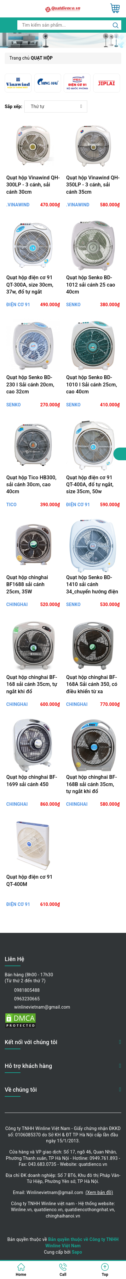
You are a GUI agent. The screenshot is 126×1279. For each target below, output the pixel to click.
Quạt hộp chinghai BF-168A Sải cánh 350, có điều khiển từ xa (91, 684)
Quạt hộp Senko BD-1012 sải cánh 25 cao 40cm (90, 285)
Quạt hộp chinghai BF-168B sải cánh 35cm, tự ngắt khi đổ (91, 784)
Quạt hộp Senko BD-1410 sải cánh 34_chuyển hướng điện (92, 584)
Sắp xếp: (13, 106)
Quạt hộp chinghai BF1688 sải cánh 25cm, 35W (27, 584)
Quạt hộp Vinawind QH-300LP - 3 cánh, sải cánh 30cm (33, 185)
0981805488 (27, 990)
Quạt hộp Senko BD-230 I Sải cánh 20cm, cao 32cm (30, 384)
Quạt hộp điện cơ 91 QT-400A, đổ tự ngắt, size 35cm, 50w (89, 485)
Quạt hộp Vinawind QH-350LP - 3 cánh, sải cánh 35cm (93, 185)
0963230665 (27, 998)
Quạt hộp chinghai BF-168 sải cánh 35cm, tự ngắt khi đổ (31, 684)
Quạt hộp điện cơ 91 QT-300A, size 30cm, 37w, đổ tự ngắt (29, 285)
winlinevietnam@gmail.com (42, 1007)
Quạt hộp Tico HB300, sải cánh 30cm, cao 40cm (31, 485)
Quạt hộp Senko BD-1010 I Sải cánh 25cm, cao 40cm (91, 384)
